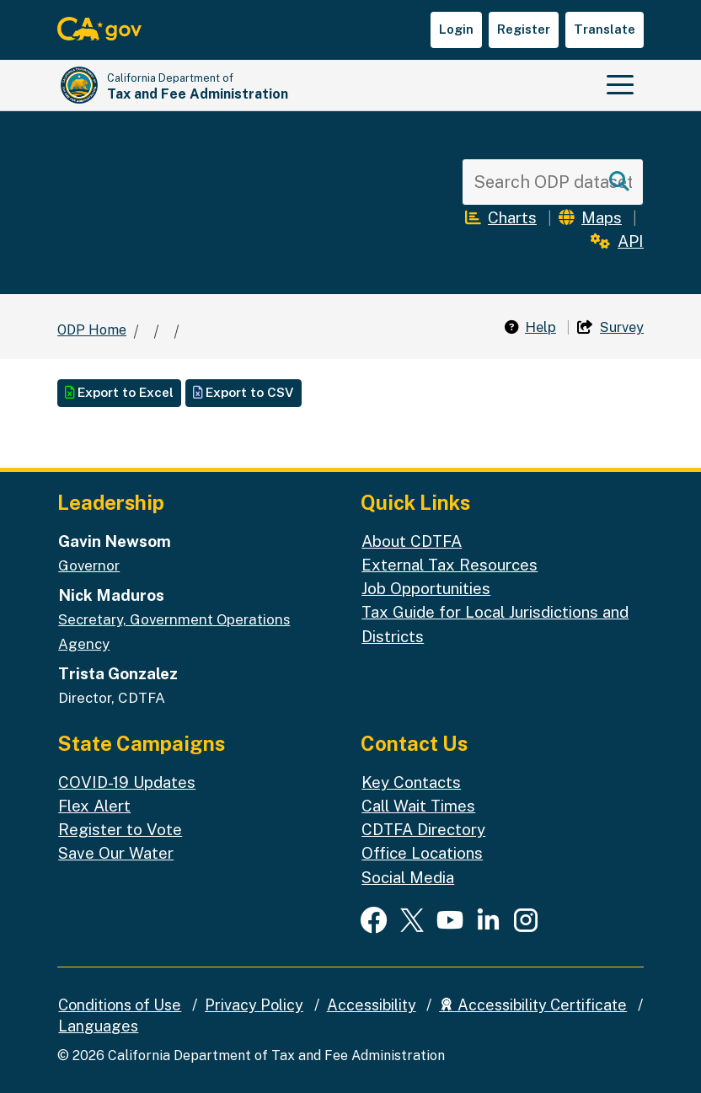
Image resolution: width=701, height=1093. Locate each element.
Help (530, 327)
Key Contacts (411, 782)
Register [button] (523, 29)
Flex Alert (94, 805)
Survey (610, 327)
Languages (98, 1026)
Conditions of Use (119, 1005)
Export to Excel (119, 392)
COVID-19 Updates (126, 782)
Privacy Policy (254, 1005)
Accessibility (371, 1005)
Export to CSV (243, 392)
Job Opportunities (425, 588)
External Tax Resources (449, 564)
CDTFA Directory (423, 829)
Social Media (407, 877)
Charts (501, 217)
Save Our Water (116, 853)
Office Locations (422, 853)
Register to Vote (120, 829)
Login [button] (456, 29)
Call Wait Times (418, 805)
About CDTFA (411, 541)
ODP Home (91, 330)
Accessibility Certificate (533, 1005)
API (617, 241)
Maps (590, 217)
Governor (89, 565)
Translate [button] (604, 29)
